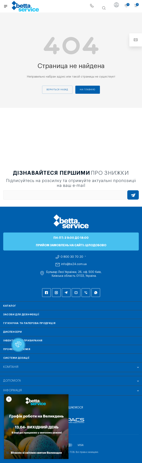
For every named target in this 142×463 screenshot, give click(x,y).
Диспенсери (12, 332)
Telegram (66, 292)
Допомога (12, 380)
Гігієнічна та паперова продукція (29, 323)
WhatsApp (95, 292)
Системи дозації (16, 358)
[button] (18, 345)
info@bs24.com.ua (74, 264)
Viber (86, 292)
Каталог (9, 306)
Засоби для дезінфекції (21, 314)
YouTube (76, 292)
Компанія (11, 367)
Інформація (12, 390)
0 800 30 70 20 (72, 257)
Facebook (46, 292)
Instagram (56, 292)
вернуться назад (57, 90)
